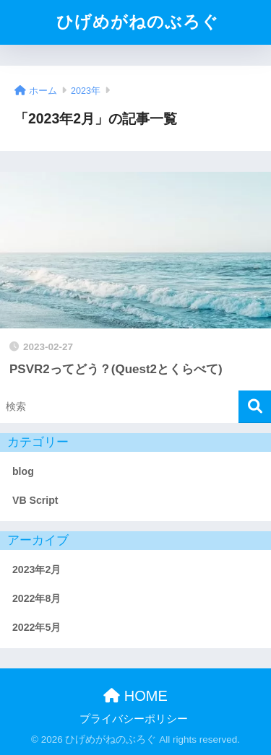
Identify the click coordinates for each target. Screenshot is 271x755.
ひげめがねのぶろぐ (137, 22)
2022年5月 (36, 627)
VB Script (35, 500)
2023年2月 (36, 569)
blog (23, 471)
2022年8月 (36, 598)
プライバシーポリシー (133, 719)
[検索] (254, 406)
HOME (135, 696)
